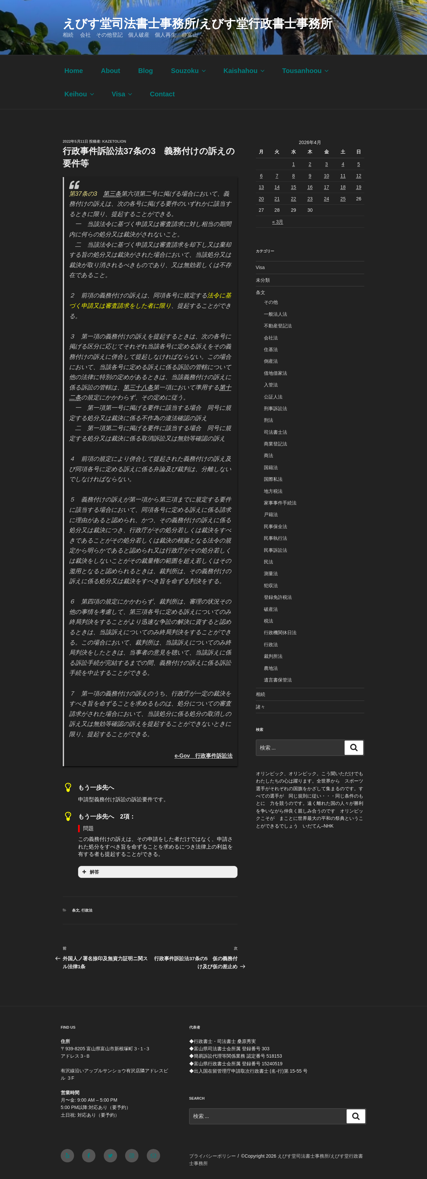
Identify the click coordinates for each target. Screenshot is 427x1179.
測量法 (271, 573)
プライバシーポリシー (212, 1156)
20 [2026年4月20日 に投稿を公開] (261, 198)
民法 (268, 561)
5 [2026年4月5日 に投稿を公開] (358, 164)
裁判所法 (273, 656)
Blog (145, 70)
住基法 (271, 349)
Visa (123, 94)
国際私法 (273, 479)
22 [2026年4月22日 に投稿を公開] (293, 198)
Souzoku (189, 70)
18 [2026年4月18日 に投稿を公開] (343, 187)
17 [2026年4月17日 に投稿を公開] (326, 187)
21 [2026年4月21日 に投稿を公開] (277, 198)
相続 (260, 694)
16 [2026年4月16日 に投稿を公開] (310, 187)
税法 (268, 621)
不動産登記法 (278, 325)
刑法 (268, 420)
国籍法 (271, 467)
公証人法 (273, 396)
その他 (271, 302)
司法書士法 (275, 432)
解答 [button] (90, 872)
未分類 (263, 280)
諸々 (260, 707)
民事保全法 (275, 526)
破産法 (271, 609)
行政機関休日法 (280, 632)
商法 (268, 455)
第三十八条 (138, 387)
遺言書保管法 (278, 680)
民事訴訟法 (275, 550)
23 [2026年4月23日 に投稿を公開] (310, 198)
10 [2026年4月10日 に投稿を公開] (326, 175)
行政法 (86, 910)
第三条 (112, 193)
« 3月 (277, 221)
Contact (162, 94)
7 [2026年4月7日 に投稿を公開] (277, 175)
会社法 (271, 337)
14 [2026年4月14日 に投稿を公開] (277, 187)
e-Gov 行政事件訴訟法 (203, 756)
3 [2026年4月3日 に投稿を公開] (326, 164)
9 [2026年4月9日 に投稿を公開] (310, 175)
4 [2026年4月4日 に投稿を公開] (343, 164)
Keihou (79, 94)
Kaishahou (245, 70)
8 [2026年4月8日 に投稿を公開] (293, 175)
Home (73, 70)
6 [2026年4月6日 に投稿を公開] (261, 175)
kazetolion (114, 141)
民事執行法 (275, 538)
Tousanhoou (306, 70)
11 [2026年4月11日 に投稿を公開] (343, 175)
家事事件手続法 (280, 502)
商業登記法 (275, 443)
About (110, 70)
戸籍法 (271, 514)
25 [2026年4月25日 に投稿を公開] (343, 198)
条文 (75, 910)
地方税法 (273, 491)
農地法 (271, 668)
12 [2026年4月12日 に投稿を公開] (358, 175)
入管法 (271, 384)
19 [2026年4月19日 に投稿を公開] (358, 187)
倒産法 (271, 361)
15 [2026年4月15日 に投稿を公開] (293, 187)
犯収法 (271, 585)
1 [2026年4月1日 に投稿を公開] (293, 164)
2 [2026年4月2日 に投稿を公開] (310, 164)
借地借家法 (275, 373)
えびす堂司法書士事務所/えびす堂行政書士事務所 (197, 23)
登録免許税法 (278, 597)
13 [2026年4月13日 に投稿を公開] (261, 187)
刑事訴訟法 (275, 408)
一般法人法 (275, 314)
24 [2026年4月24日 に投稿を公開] (326, 198)
